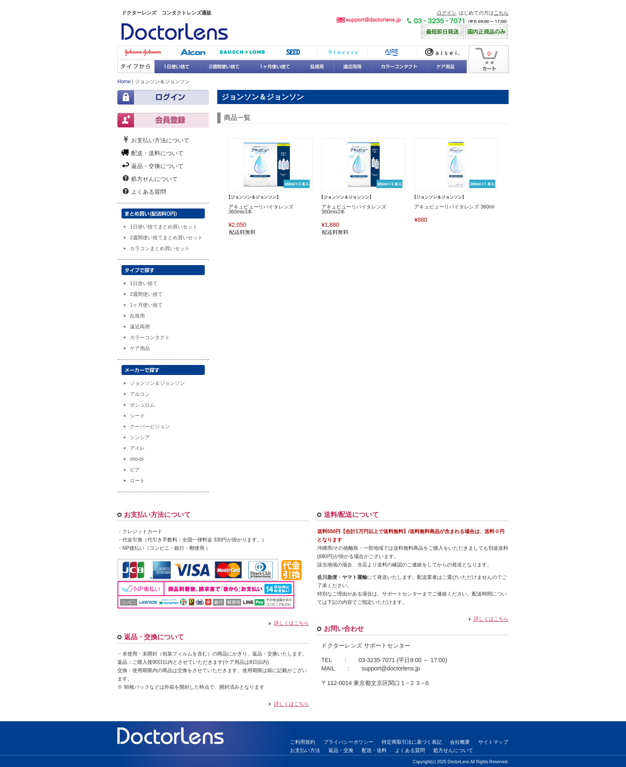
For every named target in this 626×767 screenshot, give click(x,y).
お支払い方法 (305, 750)
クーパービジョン (150, 426)
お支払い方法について (160, 140)
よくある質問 (148, 191)
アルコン (140, 394)
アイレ (392, 52)
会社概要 (460, 742)
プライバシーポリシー (348, 742)
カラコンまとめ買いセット (160, 248)
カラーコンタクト (399, 66)
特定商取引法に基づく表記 (412, 742)
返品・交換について (157, 166)
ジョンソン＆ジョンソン (157, 383)
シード (292, 52)
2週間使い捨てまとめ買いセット (166, 238)
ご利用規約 (302, 742)
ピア (135, 470)
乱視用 (316, 66)
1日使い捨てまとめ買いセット (164, 227)
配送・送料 (374, 750)
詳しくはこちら (288, 623)
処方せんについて (154, 178)
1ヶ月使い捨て (274, 66)
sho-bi (137, 459)
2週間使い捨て (224, 66)
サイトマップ (493, 742)
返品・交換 (340, 750)
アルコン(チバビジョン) (192, 52)
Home (124, 81)
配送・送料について (157, 153)
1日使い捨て (177, 66)
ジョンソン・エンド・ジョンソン (142, 52)
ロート (137, 481)
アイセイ (442, 52)
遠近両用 (352, 66)
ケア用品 (447, 66)
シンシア (342, 52)
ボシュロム (242, 52)
